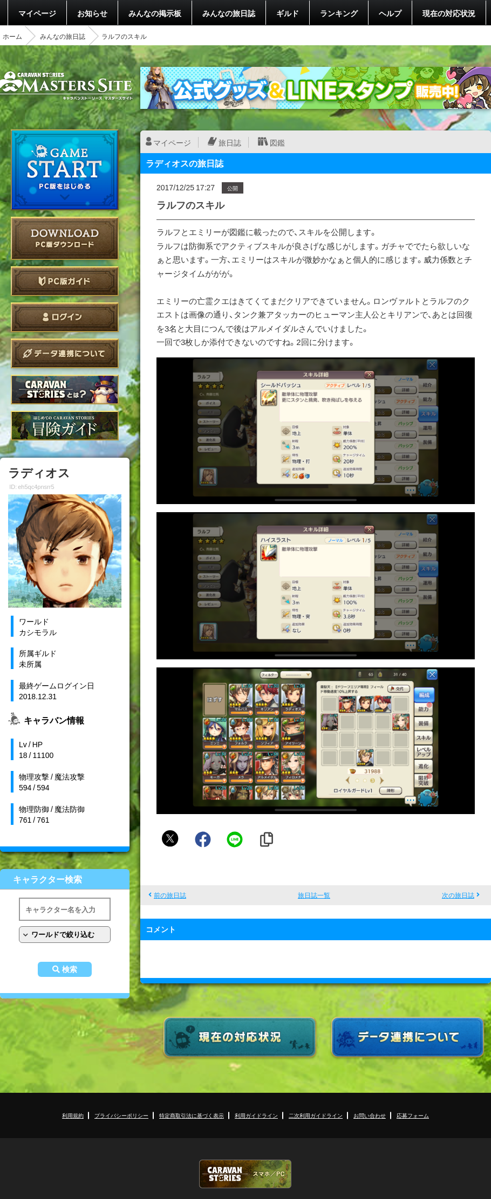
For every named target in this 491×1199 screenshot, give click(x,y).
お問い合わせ (369, 1115)
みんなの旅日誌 (228, 13)
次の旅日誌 (458, 895)
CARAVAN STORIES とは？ (65, 389)
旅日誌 (230, 142)
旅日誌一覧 (314, 895)
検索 (69, 969)
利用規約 (73, 1115)
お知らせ (92, 13)
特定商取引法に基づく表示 (191, 1115)
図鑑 (277, 142)
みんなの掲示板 (154, 13)
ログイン (65, 317)
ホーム (12, 36)
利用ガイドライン (256, 1115)
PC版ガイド (65, 281)
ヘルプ (390, 13)
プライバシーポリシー (121, 1115)
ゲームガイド (65, 425)
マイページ (37, 13)
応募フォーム (413, 1115)
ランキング (339, 13)
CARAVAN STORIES (245, 1174)
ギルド (287, 13)
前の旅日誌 (170, 895)
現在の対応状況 (448, 13)
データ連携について (65, 353)
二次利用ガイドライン (316, 1115)
